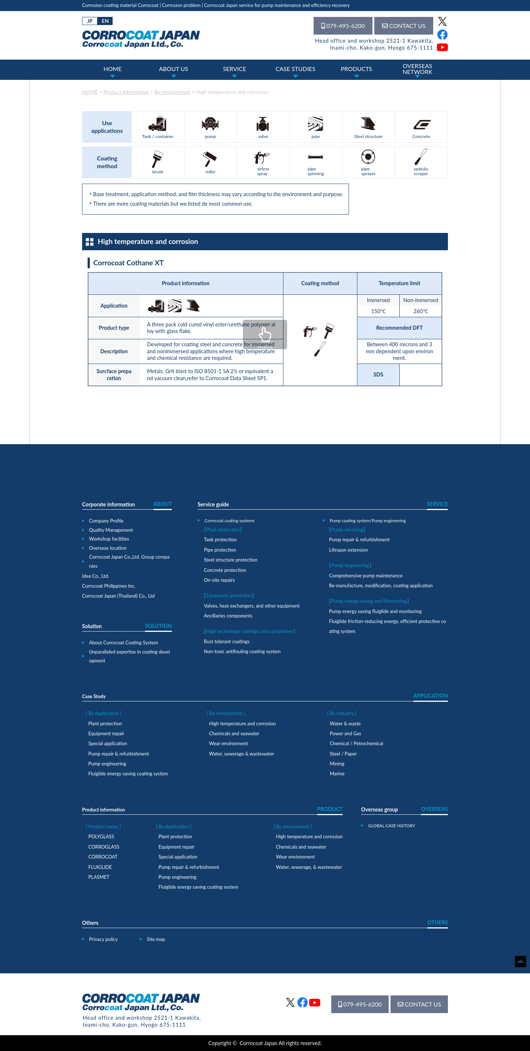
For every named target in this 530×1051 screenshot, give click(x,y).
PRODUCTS (356, 68)
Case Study (94, 696)
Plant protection (105, 723)
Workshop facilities (109, 539)
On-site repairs (219, 580)
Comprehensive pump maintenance (366, 575)
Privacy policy (103, 939)
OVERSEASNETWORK (417, 68)
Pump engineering (107, 764)
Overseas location (108, 548)
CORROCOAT (102, 857)
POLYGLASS (101, 836)
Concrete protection (225, 570)
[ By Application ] (103, 713)
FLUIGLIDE (100, 867)
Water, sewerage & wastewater (241, 754)
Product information (103, 810)
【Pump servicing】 (347, 529)
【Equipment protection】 (229, 595)
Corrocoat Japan (259, 1043)
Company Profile (106, 521)
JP (90, 21)
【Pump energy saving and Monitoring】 (368, 601)
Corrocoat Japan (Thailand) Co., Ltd (118, 596)
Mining (337, 764)
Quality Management (111, 530)
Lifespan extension (348, 550)
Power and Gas (345, 733)
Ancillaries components (228, 616)
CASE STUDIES (295, 68)
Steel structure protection (230, 560)
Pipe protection (220, 550)
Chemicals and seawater (234, 733)
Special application (107, 743)
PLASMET (98, 877)
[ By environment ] (225, 713)
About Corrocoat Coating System (123, 642)
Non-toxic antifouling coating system (242, 651)
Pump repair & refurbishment (359, 539)
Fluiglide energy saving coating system (128, 773)
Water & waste (345, 723)
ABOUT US (173, 68)
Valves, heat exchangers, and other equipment (252, 606)
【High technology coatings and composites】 (249, 631)
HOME (112, 68)
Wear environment (228, 743)
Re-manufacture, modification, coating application (381, 585)
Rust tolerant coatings (227, 641)
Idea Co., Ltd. (95, 576)
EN (105, 21)
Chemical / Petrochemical (356, 743)
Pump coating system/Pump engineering (368, 520)
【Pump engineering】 (350, 565)
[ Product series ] (103, 826)
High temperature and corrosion (242, 723)
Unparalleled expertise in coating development (129, 656)
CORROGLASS (103, 847)
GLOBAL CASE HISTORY (391, 825)
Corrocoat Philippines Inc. (108, 586)
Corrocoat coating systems (229, 520)
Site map (156, 939)
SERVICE (234, 68)
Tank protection (220, 539)
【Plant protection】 (222, 529)
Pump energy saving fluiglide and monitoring (375, 611)
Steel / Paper (343, 754)
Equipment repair (106, 733)
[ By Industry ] (341, 713)
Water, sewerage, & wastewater (309, 867)
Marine (337, 773)
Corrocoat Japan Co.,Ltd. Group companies (129, 561)
